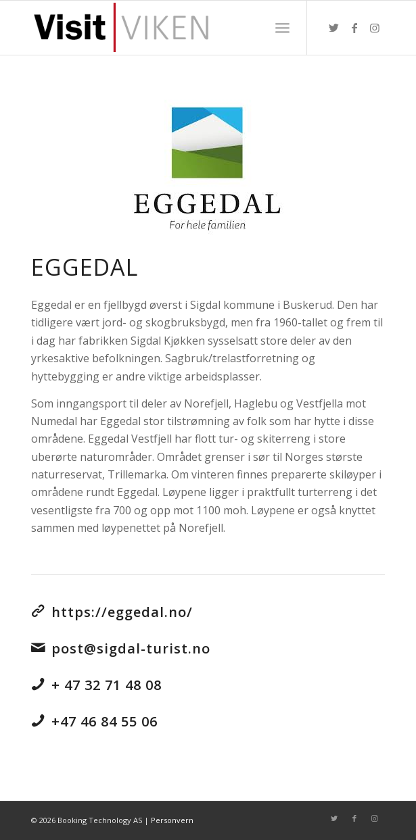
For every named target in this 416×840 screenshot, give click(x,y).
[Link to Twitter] (334, 28)
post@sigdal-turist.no (130, 648)
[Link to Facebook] (354, 28)
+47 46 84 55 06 (104, 721)
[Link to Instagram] (375, 28)
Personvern (172, 820)
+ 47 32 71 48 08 (106, 685)
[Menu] (282, 27)
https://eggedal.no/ (122, 612)
